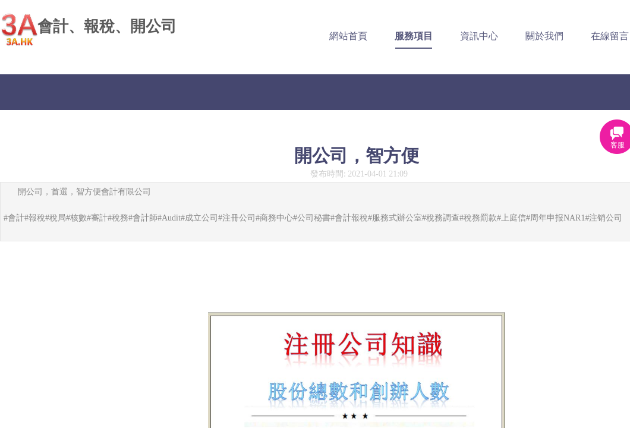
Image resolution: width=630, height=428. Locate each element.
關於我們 (543, 36)
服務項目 (412, 36)
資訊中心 (477, 36)
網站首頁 (346, 36)
